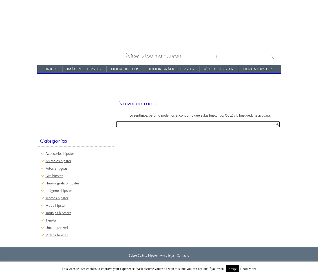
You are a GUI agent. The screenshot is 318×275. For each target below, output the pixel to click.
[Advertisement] (72, 103)
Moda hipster (124, 69)
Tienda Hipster (257, 69)
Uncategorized (57, 228)
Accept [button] (232, 269)
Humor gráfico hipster (171, 69)
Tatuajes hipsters (58, 213)
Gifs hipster (54, 176)
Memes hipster (57, 198)
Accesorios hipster (60, 154)
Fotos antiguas (57, 168)
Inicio (52, 69)
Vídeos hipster (219, 69)
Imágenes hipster (84, 69)
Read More (248, 269)
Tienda (51, 220)
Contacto (183, 255)
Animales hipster (58, 161)
